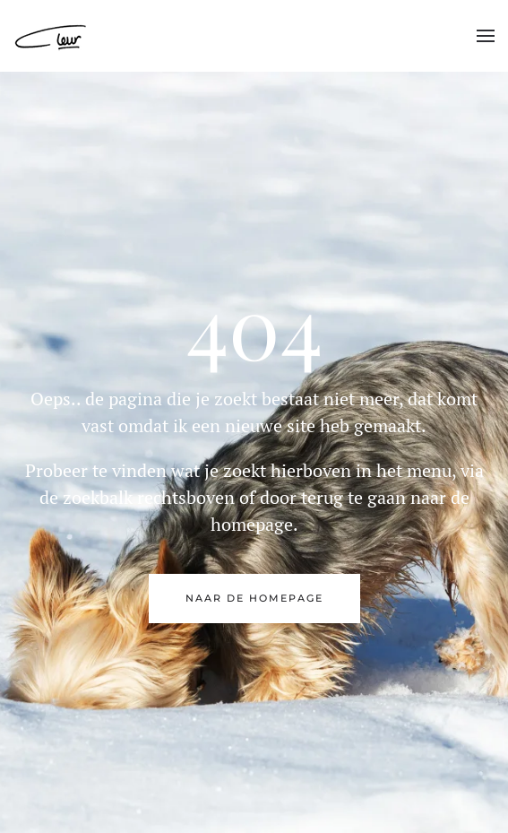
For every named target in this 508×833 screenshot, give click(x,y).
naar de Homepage (254, 598)
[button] (486, 36)
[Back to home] (51, 36)
